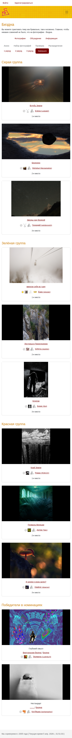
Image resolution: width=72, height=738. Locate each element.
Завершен (42, 51)
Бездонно (36, 163)
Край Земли (36, 468)
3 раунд (29, 51)
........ (32, 707)
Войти (5, 3)
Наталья (42, 168)
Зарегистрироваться (24, 3)
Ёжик (44, 292)
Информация (51, 38)
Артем (42, 530)
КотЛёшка (42, 712)
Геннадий (42, 225)
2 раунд (18, 51)
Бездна (46, 653)
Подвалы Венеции (36, 525)
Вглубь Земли (36, 106)
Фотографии (20, 38)
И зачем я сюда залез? (36, 582)
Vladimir (42, 587)
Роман (42, 473)
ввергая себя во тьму (36, 287)
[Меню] (66, 12)
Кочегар (36, 401)
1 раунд (7, 51)
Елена (42, 111)
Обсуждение (35, 38)
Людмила (42, 657)
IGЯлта (42, 349)
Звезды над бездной (36, 220)
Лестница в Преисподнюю (36, 344)
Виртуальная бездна (32, 653)
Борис (42, 406)
